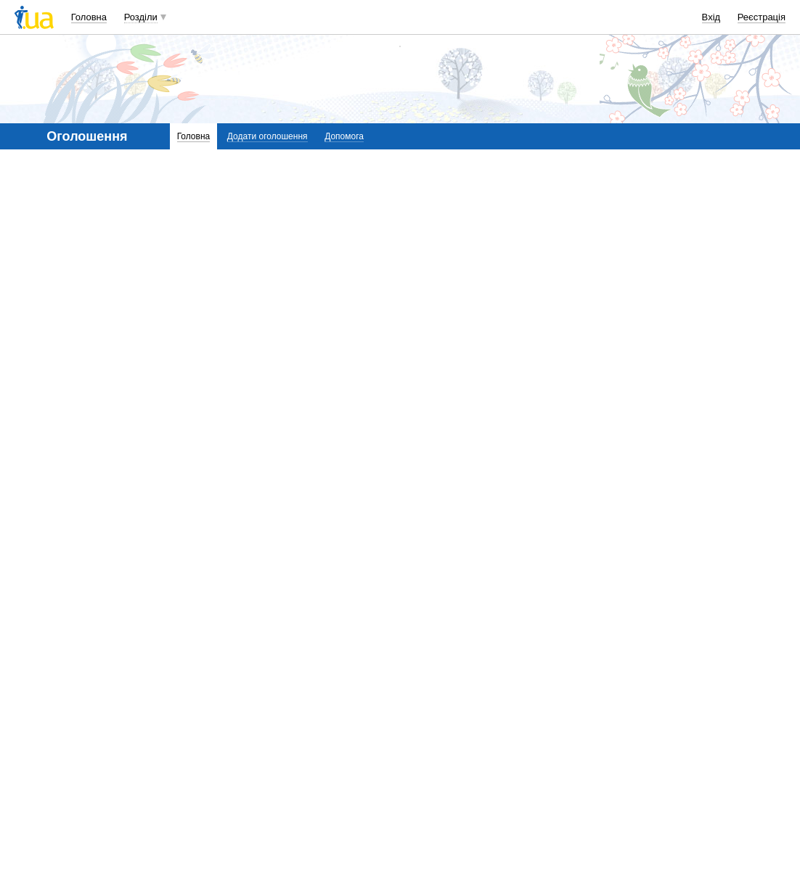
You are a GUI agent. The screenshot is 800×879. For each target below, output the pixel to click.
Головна (89, 17)
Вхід (711, 17)
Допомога (344, 136)
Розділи (141, 17)
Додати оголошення (267, 136)
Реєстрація (761, 17)
